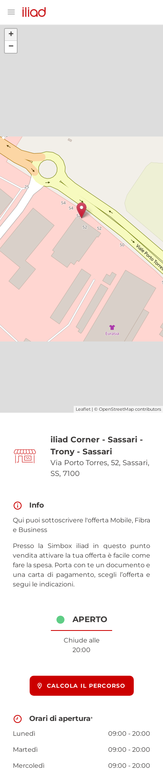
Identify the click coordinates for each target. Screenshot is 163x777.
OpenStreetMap (116, 409)
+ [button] (11, 35)
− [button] (11, 47)
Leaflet (83, 409)
